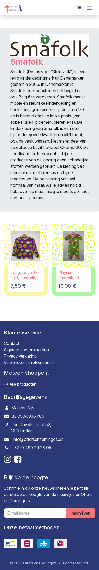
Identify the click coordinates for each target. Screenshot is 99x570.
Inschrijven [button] (81, 513)
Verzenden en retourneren (28, 362)
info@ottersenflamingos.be (38, 439)
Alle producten (20, 384)
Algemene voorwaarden (26, 349)
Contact (11, 343)
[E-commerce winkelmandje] (79, 7)
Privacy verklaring (20, 356)
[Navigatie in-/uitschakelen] (89, 7)
